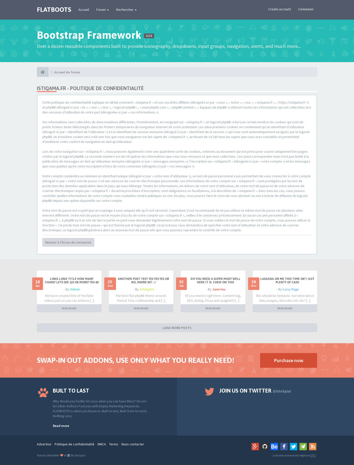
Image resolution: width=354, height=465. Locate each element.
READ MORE (69, 308)
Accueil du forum (67, 72)
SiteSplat (147, 289)
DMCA (102, 444)
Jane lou (218, 289)
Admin (75, 289)
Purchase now (288, 360)
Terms (113, 444)
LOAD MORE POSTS (177, 328)
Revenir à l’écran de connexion (68, 242)
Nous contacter (132, 444)
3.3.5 (149, 35)
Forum (102, 9)
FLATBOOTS (54, 9)
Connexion (305, 9)
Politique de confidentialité (74, 444)
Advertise (44, 444)
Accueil (83, 9)
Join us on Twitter (255, 390)
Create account (279, 9)
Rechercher (126, 9)
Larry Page (291, 289)
